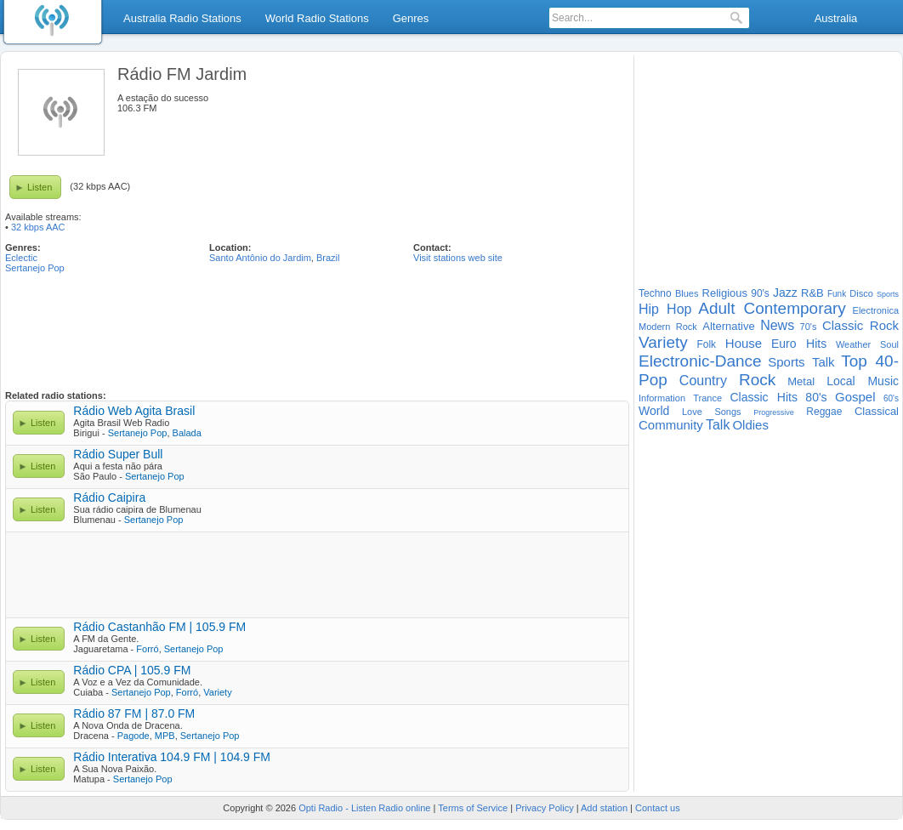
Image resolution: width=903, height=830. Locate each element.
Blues (687, 293)
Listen (39, 187)
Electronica (876, 310)
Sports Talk (801, 362)
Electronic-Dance (700, 361)
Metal (801, 381)
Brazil (328, 258)
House (743, 343)
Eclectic (21, 258)
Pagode (133, 736)
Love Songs (711, 411)
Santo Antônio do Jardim (260, 258)
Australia (836, 18)
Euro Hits (798, 343)
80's (815, 397)
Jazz (785, 292)
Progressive (773, 412)
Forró (147, 649)
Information (662, 398)
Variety (217, 692)
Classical (877, 411)
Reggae (824, 412)
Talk (718, 425)
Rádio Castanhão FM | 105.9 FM (159, 627)
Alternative (728, 326)
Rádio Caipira (109, 497)
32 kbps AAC (38, 227)
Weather (853, 344)
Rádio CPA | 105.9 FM (131, 670)
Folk (706, 344)
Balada (187, 433)
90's (760, 293)
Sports (888, 294)
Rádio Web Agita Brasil (134, 411)
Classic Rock (860, 325)
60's (891, 398)
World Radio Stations (317, 18)
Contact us (657, 808)
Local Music (862, 381)
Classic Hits (763, 397)
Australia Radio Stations (182, 18)
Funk (836, 293)
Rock (757, 380)
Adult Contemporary (772, 308)
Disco (861, 293)
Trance (707, 398)
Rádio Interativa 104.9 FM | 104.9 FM (171, 757)
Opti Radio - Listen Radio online (364, 808)
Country (703, 380)
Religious (724, 293)
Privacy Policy (544, 808)
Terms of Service (473, 808)
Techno (655, 293)
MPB (165, 736)
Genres (411, 18)
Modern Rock (668, 326)
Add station (604, 808)
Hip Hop (665, 309)
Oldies (750, 425)
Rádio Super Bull (117, 454)
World (654, 411)
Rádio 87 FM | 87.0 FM (134, 713)
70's (808, 326)
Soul (889, 344)
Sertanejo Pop (35, 268)
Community (671, 425)
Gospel (855, 396)
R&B (812, 293)
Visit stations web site (458, 258)
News (777, 325)
